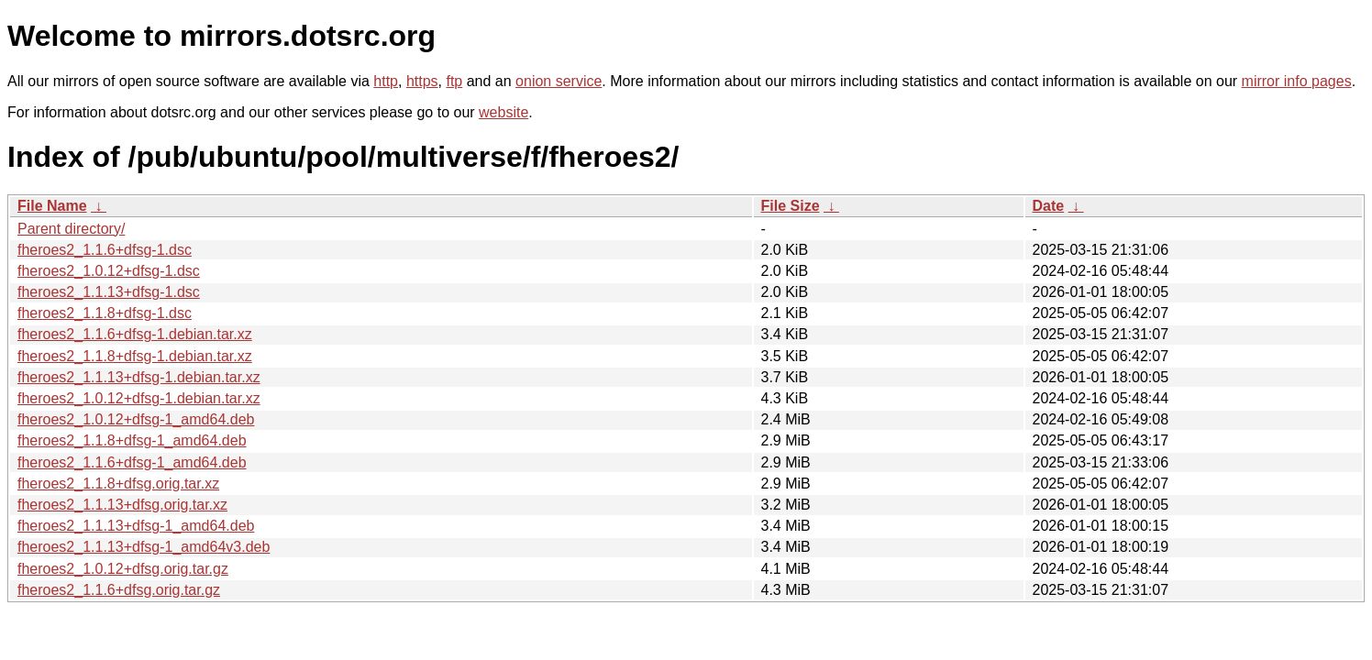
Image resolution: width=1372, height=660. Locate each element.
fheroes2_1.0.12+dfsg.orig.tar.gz (122, 569)
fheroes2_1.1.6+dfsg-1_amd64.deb (132, 462)
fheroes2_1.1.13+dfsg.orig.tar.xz (122, 504)
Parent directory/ (71, 228)
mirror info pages (1297, 81)
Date (1049, 206)
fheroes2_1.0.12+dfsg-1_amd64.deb (135, 419)
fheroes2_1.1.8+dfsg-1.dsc (104, 313)
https (422, 81)
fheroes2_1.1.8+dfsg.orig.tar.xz (118, 483)
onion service (558, 81)
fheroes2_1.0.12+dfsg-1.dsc (108, 271)
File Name (52, 206)
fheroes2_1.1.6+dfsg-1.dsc (104, 250)
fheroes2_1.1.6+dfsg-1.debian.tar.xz (134, 334)
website (503, 112)
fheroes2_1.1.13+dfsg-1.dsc (108, 292)
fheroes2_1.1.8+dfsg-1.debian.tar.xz (134, 356)
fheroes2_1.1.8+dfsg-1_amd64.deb (132, 440)
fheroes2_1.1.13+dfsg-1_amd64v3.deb (143, 547)
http (385, 81)
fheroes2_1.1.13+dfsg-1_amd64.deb (135, 526)
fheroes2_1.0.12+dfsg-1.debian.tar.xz (138, 398)
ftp (454, 81)
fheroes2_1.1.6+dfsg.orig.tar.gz (118, 590)
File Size (790, 206)
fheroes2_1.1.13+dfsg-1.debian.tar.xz (138, 377)
